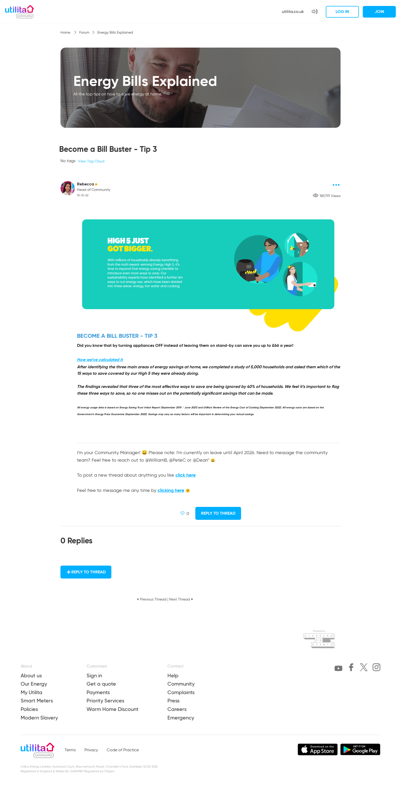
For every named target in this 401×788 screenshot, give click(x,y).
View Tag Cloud (91, 161)
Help (173, 675)
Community (181, 684)
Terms (70, 750)
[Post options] (336, 185)
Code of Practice (123, 750)
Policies (29, 709)
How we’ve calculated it (100, 359)
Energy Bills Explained (115, 32)
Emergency (180, 718)
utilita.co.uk (293, 11)
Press (173, 700)
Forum (84, 32)
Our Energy (34, 684)
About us (31, 675)
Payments (98, 692)
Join (379, 11)
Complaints (181, 692)
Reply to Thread (218, 513)
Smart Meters (37, 700)
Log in (342, 11)
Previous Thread (153, 599)
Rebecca (85, 184)
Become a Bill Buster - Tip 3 (108, 149)
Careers (177, 709)
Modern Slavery (39, 718)
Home (65, 32)
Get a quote (101, 684)
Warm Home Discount (112, 709)
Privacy (91, 750)
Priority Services (105, 700)
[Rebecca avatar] (67, 188)
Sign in (94, 675)
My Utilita (31, 692)
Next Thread (179, 599)
